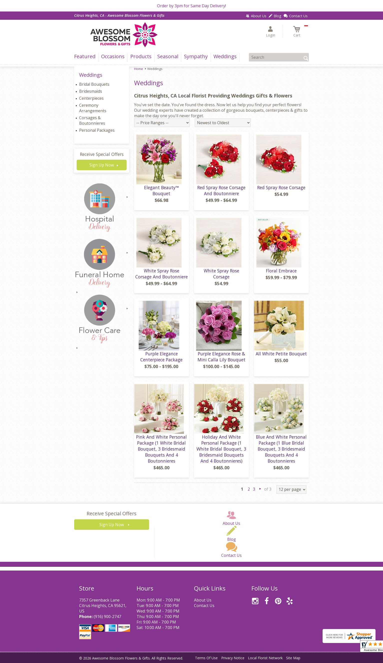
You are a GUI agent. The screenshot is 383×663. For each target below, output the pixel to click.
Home (138, 68)
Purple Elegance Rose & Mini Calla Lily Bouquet (221, 357)
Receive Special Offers (102, 154)
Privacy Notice (232, 658)
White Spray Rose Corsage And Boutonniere (161, 274)
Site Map (293, 658)
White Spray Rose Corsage (221, 274)
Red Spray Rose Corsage (281, 187)
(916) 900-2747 (107, 616)
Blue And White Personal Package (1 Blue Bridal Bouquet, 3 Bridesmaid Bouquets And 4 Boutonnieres (281, 449)
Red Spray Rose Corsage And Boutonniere (221, 190)
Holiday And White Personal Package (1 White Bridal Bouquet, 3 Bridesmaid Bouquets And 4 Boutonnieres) (221, 449)
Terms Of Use (206, 658)
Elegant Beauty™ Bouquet (161, 190)
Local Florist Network (265, 658)
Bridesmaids (90, 91)
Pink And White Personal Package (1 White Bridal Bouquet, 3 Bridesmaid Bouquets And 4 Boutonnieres (161, 449)
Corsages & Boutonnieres (92, 120)
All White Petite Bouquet (281, 354)
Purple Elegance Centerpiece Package (161, 357)
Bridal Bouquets (94, 84)
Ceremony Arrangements (92, 107)
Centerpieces (91, 98)
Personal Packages (97, 130)
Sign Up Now (101, 165)
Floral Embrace (281, 271)
